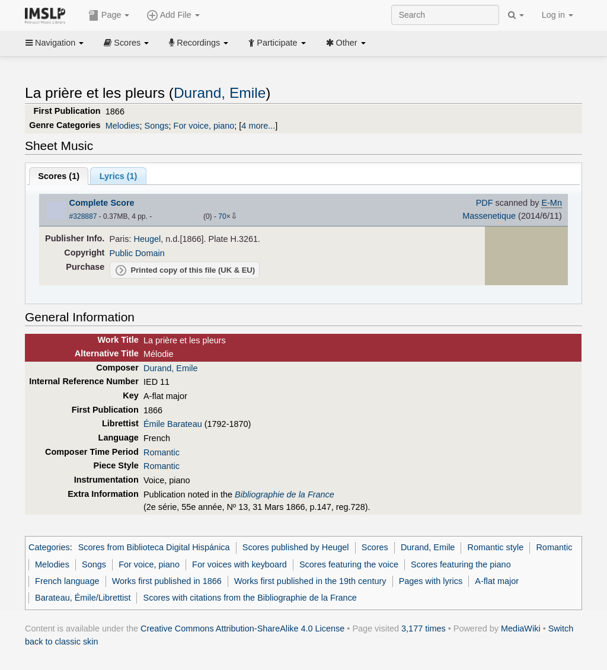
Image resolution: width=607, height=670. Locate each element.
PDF (484, 203)
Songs (157, 125)
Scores (126, 42)
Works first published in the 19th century (310, 581)
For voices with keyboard (239, 564)
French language (67, 581)
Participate (276, 42)
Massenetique (489, 216)
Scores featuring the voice (348, 564)
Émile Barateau (172, 424)
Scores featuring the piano (461, 564)
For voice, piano (204, 125)
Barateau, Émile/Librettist (82, 597)
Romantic (161, 452)
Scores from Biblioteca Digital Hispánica (154, 547)
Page (109, 15)
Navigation (54, 42)
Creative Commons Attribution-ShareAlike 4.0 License (242, 628)
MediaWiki (521, 628)
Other (346, 42)
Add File (173, 15)
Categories (49, 547)
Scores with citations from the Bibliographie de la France (250, 597)
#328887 (83, 216)
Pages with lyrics (431, 581)
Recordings (198, 42)
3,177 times (423, 628)
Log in (557, 15)
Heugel (147, 239)
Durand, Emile (220, 93)
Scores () (58, 176)
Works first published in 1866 (167, 581)
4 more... (258, 125)
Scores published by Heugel (295, 547)
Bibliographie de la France (284, 494)
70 (222, 216)
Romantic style (496, 547)
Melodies (123, 125)
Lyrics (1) (119, 176)
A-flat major (497, 581)
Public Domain (137, 253)
